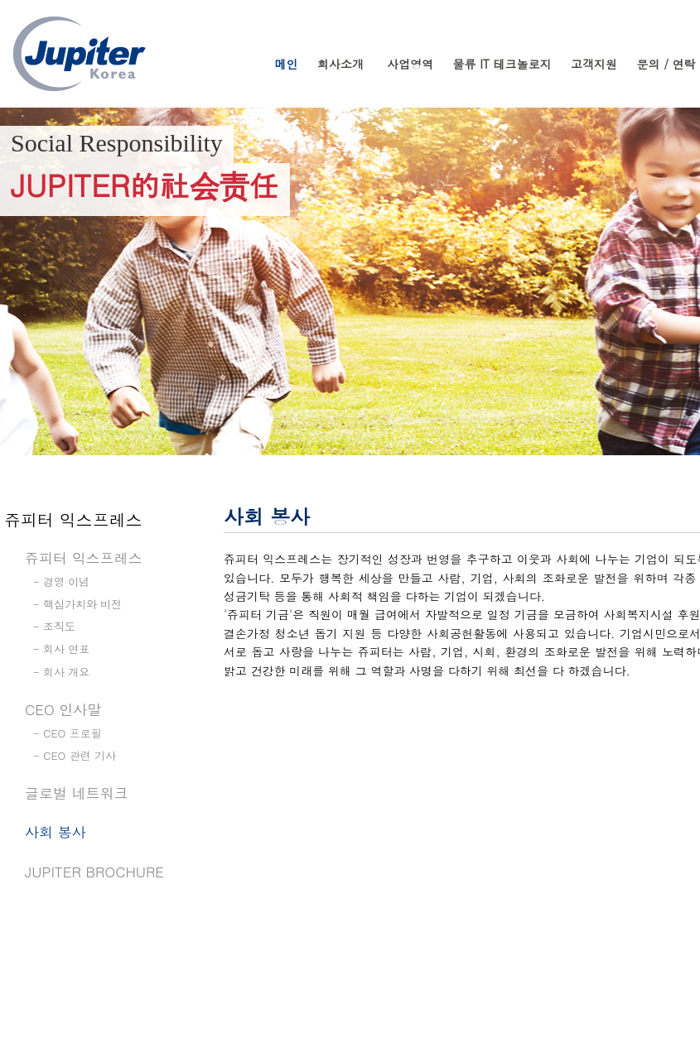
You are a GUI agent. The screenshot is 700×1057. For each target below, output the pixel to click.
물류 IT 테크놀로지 (502, 63)
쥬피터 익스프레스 (83, 558)
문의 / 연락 (665, 63)
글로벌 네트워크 (76, 793)
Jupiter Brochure (94, 872)
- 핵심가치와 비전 (77, 604)
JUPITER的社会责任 (145, 184)
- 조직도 (54, 626)
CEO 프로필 (72, 733)
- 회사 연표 (61, 648)
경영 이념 (66, 581)
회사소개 (340, 63)
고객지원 (594, 63)
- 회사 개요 (61, 672)
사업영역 (410, 63)
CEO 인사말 (63, 709)
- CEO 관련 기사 (74, 755)
